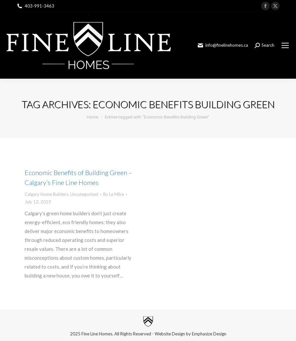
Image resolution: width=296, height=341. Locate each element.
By (113, 194)
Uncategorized (84, 194)
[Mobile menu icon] (285, 45)
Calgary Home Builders (46, 194)
